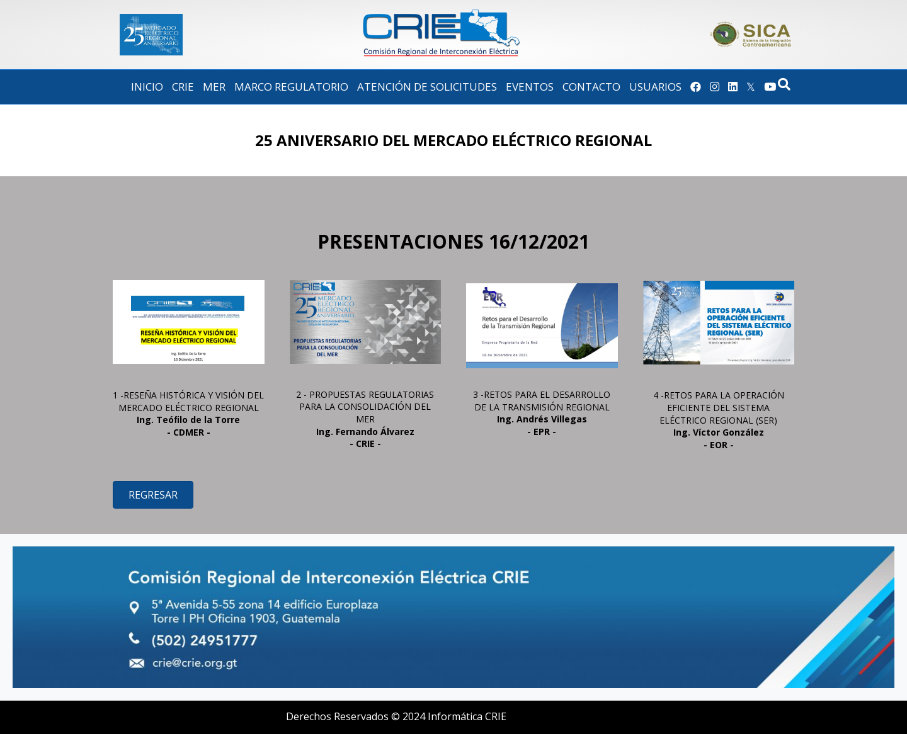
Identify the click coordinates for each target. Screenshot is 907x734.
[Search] (784, 84)
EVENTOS (530, 86)
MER (214, 86)
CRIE (183, 86)
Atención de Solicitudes (427, 86)
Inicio (147, 86)
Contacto (591, 86)
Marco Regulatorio (291, 86)
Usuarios (655, 86)
